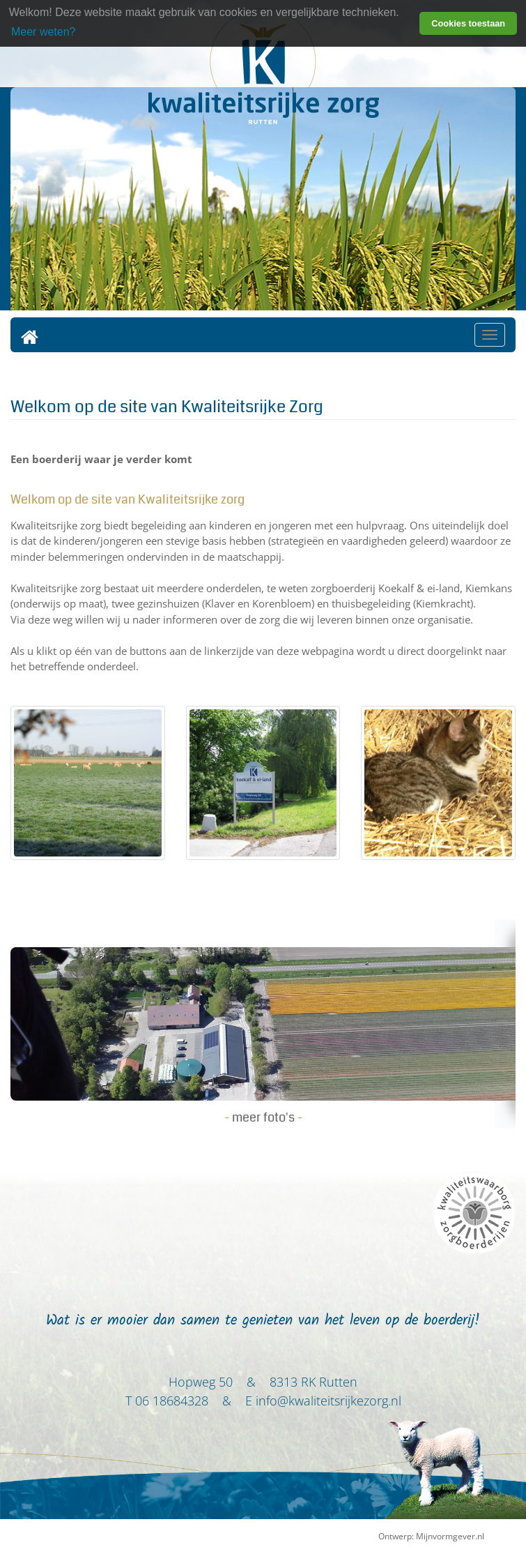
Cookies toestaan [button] (468, 23)
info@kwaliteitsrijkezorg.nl (328, 1400)
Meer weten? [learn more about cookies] (43, 32)
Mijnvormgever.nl (450, 1536)
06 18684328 (171, 1400)
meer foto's (263, 1117)
